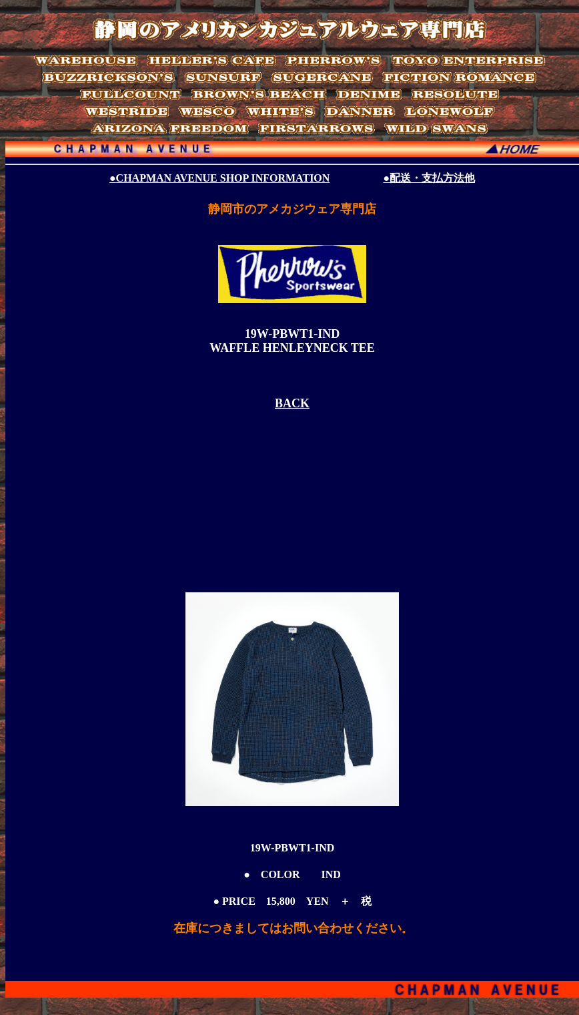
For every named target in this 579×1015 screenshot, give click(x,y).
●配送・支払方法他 (429, 178)
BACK (292, 403)
